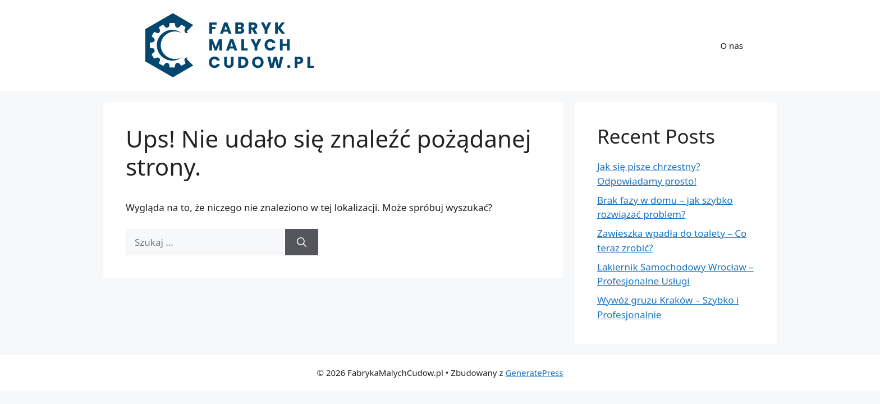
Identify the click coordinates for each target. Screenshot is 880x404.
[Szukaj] (301, 242)
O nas (732, 45)
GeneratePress (534, 372)
